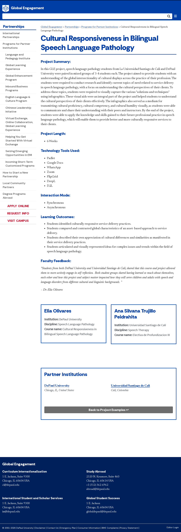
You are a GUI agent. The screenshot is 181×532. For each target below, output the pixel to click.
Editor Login (173, 527)
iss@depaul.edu (11, 511)
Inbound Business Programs (17, 88)
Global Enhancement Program (19, 77)
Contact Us (52, 528)
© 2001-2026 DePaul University (17, 528)
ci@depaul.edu (10, 485)
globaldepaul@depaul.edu (101, 511)
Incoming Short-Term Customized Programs (20, 164)
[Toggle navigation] (175, 16)
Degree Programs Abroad (14, 196)
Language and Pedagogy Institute (18, 56)
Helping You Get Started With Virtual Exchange (19, 140)
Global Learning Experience (16, 67)
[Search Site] (87, 16)
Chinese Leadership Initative (18, 109)
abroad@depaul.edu (98, 489)
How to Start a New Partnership (15, 174)
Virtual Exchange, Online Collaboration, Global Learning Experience (19, 124)
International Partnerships (11, 35)
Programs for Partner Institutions (16, 46)
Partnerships (13, 26)
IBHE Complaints (110, 528)
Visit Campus (18, 221)
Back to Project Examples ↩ (109, 410)
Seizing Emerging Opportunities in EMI (19, 153)
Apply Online (18, 206)
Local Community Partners (14, 185)
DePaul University (6, 8)
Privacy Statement (129, 528)
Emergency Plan (68, 528)
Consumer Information (89, 528)
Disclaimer (40, 528)
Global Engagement (27, 8)
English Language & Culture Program (18, 99)
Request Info (18, 213)
